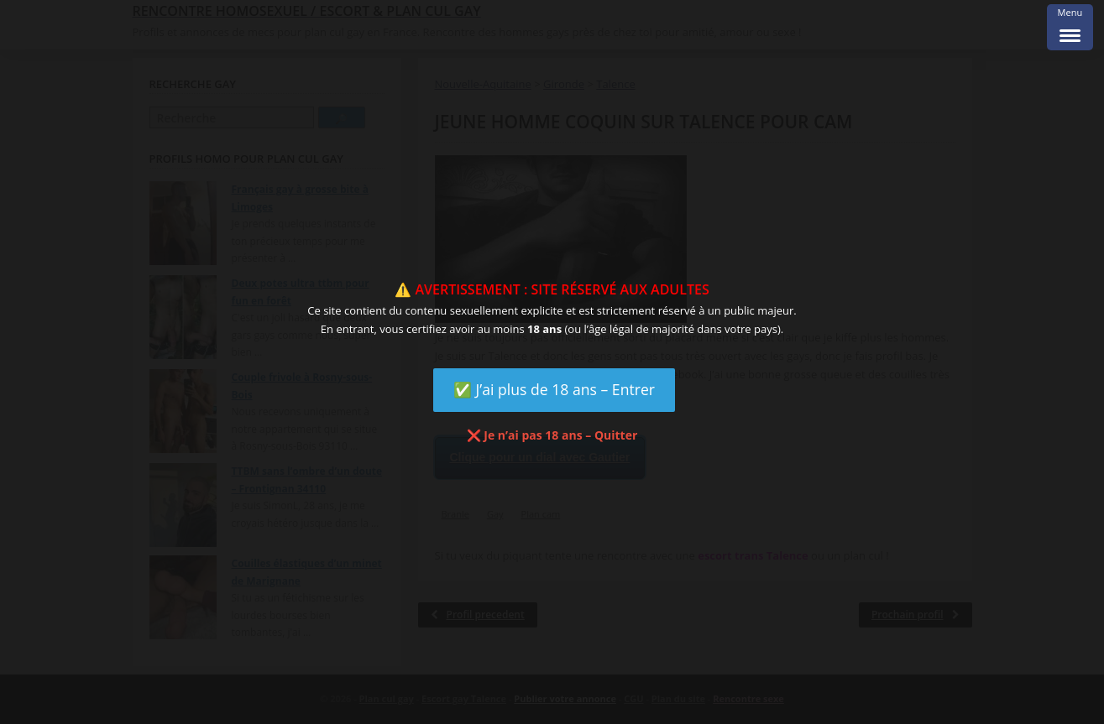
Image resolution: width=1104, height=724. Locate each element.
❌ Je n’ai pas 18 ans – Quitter (552, 435)
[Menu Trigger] (1070, 27)
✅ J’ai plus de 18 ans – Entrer (554, 389)
